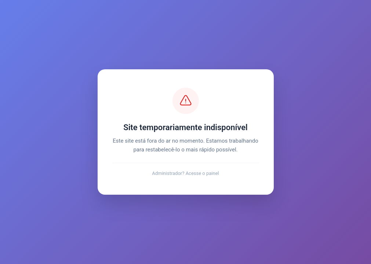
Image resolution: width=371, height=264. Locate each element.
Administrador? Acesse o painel (185, 173)
